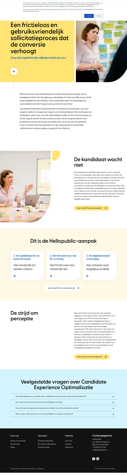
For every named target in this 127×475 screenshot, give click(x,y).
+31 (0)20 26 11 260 (99, 449)
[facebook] (93, 461)
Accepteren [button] (89, 16)
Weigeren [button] (99, 16)
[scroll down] (41, 71)
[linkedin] (97, 461)
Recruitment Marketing (47, 446)
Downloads (15, 446)
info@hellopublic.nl (99, 452)
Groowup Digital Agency (108, 471)
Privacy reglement (38, 471)
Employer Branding (45, 443)
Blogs (13, 450)
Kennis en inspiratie (18, 443)
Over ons (68, 443)
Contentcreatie (44, 450)
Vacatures (69, 450)
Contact (68, 446)
